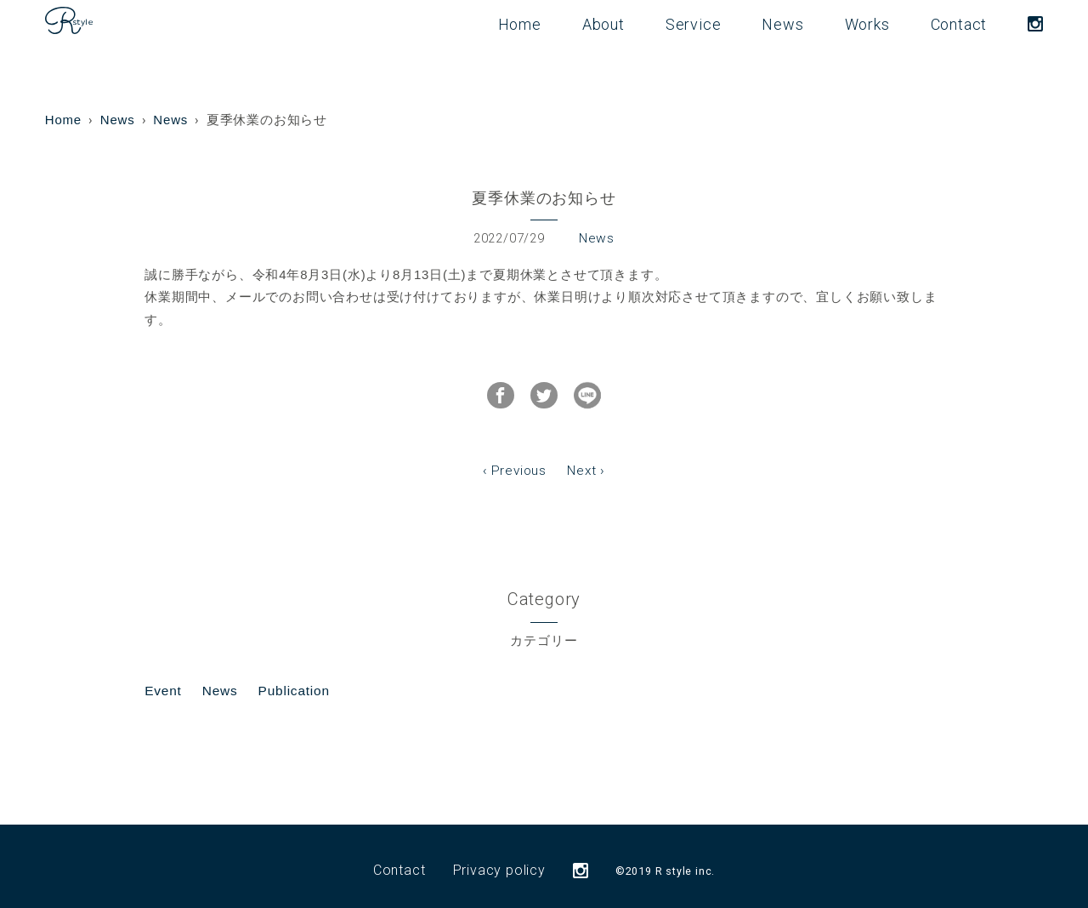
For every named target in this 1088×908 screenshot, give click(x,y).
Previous (519, 463)
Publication (291, 682)
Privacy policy (499, 862)
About (603, 24)
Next (581, 463)
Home (519, 24)
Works (867, 24)
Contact (959, 24)
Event (162, 682)
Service (694, 24)
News (782, 24)
